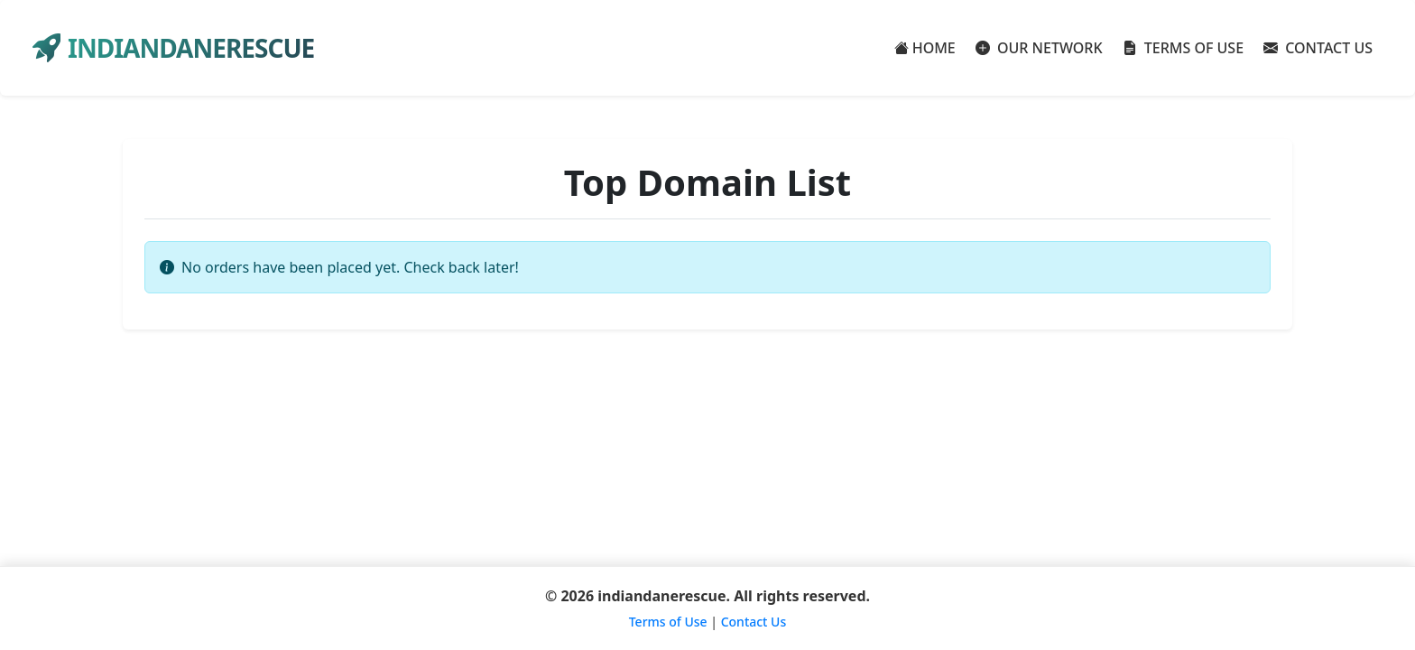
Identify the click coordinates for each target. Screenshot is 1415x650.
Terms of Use (668, 621)
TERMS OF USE (1183, 48)
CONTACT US (1318, 48)
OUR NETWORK (1039, 48)
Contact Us (754, 621)
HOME (925, 48)
